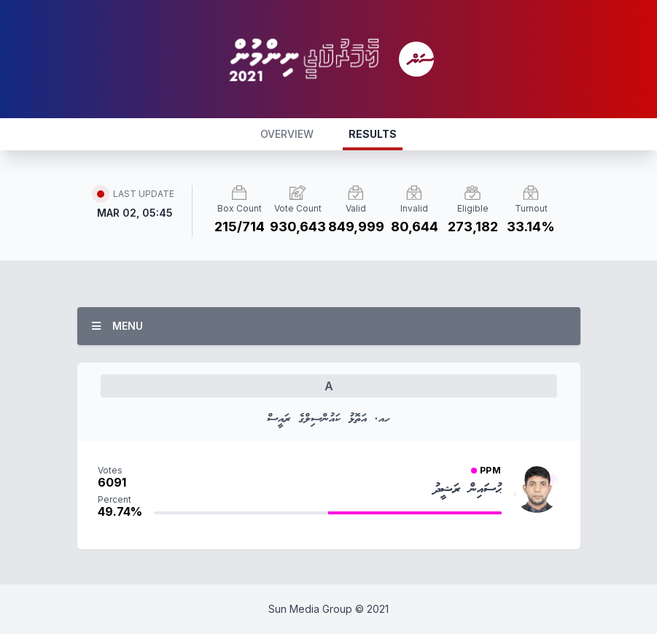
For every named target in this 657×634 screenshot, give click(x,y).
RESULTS (373, 134)
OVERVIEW (287, 134)
